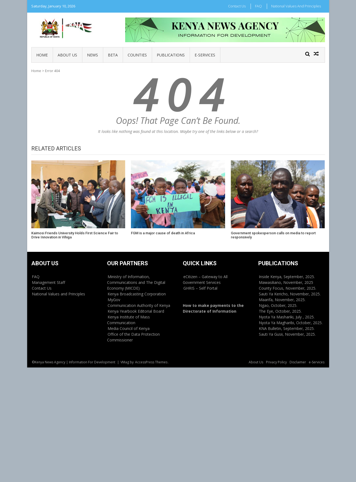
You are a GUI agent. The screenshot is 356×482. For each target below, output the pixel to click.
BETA (113, 55)
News (92, 55)
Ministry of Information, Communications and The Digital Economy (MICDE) (136, 282)
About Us (67, 55)
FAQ (258, 6)
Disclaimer (298, 362)
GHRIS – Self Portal (200, 288)
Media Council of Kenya (129, 328)
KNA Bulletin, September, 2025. (287, 328)
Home (42, 55)
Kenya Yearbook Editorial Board (136, 311)
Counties (137, 55)
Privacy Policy (276, 362)
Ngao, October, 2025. (278, 305)
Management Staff (48, 282)
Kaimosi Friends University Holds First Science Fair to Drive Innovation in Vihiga (74, 235)
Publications (171, 55)
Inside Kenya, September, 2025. (287, 276)
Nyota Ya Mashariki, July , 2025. (287, 317)
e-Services (205, 55)
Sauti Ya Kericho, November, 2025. (290, 293)
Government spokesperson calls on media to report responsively (273, 235)
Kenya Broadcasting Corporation (137, 293)
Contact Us (237, 6)
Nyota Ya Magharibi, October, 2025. (291, 322)
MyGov (114, 299)
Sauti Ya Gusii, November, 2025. (287, 334)
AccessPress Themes (151, 362)
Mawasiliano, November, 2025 (286, 282)
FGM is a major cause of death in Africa (163, 233)
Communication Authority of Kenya (139, 305)
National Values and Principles (296, 6)
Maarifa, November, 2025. (282, 299)
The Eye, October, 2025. (280, 311)
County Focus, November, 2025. (287, 288)
